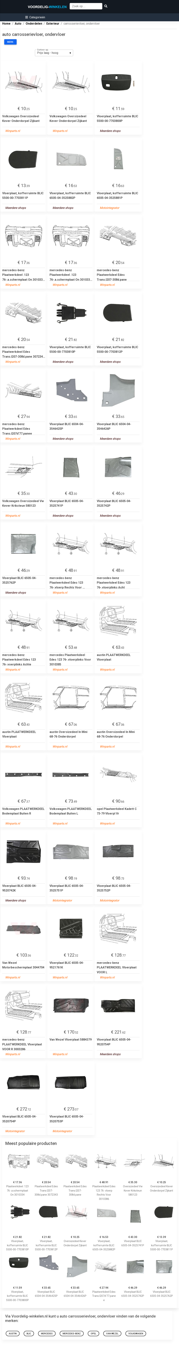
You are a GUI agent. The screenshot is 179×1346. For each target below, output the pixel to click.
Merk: (10, 42)
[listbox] (54, 53)
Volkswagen (135, 1333)
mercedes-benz (72, 1333)
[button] (35, 17)
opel (93, 1333)
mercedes (47, 1333)
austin (13, 1333)
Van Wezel (112, 1333)
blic (29, 1333)
